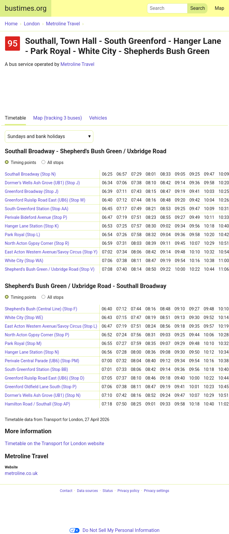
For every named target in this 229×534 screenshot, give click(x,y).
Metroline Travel (78, 64)
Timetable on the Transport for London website (54, 443)
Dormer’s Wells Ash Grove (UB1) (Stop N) (43, 395)
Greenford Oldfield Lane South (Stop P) (41, 386)
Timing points (23, 162)
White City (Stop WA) (24, 260)
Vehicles (98, 118)
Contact (66, 491)
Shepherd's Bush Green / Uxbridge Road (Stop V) (50, 269)
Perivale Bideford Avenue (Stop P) (36, 217)
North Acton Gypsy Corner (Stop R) (37, 243)
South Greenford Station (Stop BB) (36, 369)
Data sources (87, 491)
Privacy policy (128, 491)
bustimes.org (26, 8)
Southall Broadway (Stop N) (30, 174)
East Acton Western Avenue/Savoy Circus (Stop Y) (51, 252)
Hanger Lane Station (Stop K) (32, 226)
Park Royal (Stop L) (22, 234)
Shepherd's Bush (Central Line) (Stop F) (41, 309)
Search (167, 6)
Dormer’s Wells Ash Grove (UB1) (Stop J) (42, 182)
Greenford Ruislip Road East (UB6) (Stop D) (44, 378)
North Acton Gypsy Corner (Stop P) (37, 334)
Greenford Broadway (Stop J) (31, 191)
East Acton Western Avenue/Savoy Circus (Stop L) (51, 326)
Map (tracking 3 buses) (57, 118)
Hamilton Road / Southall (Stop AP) (37, 404)
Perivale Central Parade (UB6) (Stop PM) (42, 360)
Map (219, 8)
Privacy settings (156, 491)
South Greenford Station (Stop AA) (36, 208)
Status (108, 491)
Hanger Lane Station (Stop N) (32, 352)
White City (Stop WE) (24, 317)
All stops (55, 162)
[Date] (49, 136)
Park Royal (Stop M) (23, 343)
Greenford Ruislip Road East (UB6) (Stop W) (45, 200)
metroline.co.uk (21, 473)
